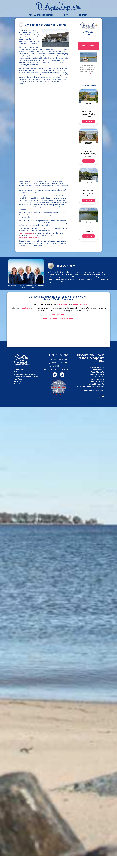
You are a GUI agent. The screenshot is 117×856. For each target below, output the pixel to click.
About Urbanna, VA (97, 372)
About (67, 15)
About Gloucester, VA (96, 384)
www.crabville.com (25, 223)
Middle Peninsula (80, 304)
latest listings (25, 308)
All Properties (18, 369)
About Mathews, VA (97, 381)
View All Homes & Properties (42, 15)
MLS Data (17, 372)
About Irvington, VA (97, 377)
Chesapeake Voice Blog (96, 367)
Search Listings (58, 314)
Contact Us (83, 15)
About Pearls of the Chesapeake (25, 374)
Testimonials (18, 381)
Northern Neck (62, 304)
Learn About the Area (88, 74)
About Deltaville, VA (97, 369)
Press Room (18, 379)
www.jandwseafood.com (27, 233)
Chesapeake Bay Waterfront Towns (26, 376)
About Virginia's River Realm (94, 390)
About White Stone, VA (96, 374)
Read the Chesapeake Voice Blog (88, 32)
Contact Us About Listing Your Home (58, 318)
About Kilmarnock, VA (96, 379)
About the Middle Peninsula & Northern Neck (90, 387)
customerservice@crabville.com (30, 237)
